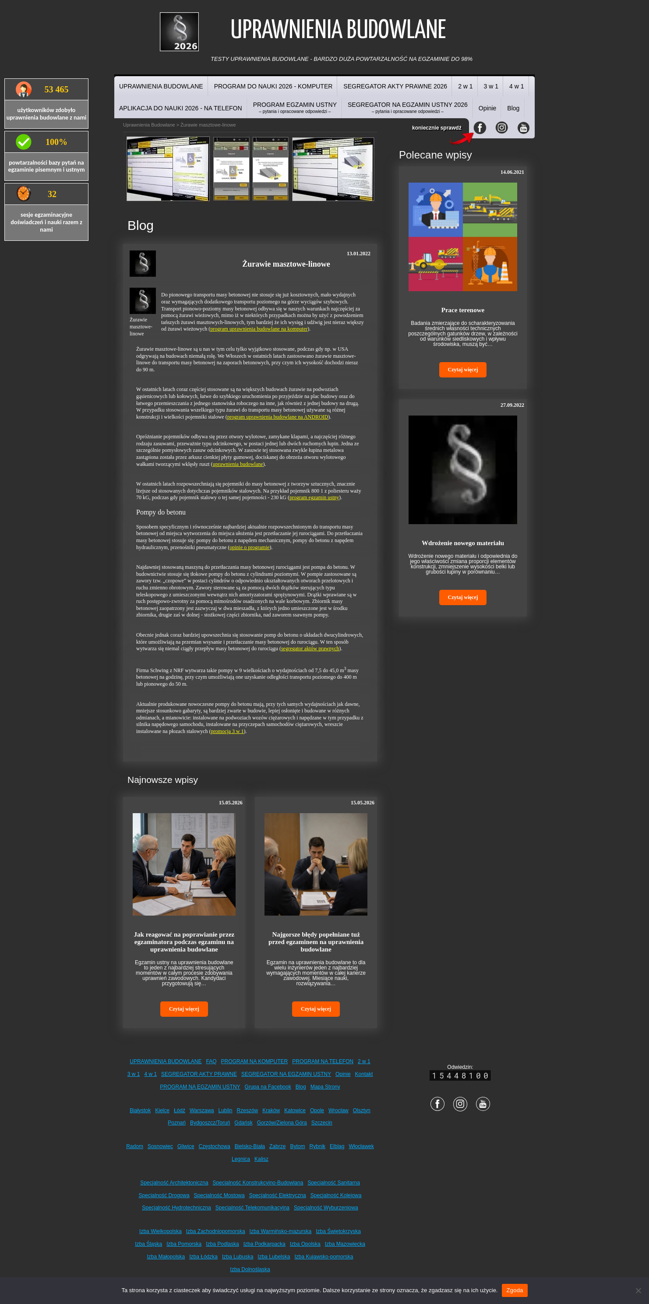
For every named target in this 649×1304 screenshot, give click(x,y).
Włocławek (361, 1146)
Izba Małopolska (166, 1257)
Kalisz (261, 1159)
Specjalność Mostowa (219, 1195)
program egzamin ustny (314, 497)
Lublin (226, 1110)
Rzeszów (247, 1110)
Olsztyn (361, 1110)
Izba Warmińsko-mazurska (281, 1231)
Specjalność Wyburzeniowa (326, 1208)
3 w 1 (491, 86)
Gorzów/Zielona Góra (282, 1123)
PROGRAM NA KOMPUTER (254, 1061)
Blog (513, 108)
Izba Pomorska (183, 1244)
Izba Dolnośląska (250, 1269)
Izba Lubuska (237, 1257)
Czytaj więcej (184, 1009)
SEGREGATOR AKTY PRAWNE (199, 1074)
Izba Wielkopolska (160, 1231)
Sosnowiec (160, 1146)
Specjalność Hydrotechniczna (176, 1208)
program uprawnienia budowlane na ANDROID (277, 417)
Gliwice (185, 1146)
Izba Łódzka (203, 1257)
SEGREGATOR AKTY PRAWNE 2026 (395, 86)
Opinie (487, 108)
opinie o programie (249, 547)
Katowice (295, 1110)
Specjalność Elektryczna (277, 1195)
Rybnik (317, 1146)
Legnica (241, 1159)
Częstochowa (214, 1146)
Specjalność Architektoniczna (174, 1183)
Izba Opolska (305, 1244)
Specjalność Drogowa (164, 1195)
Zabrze (277, 1146)
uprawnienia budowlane (238, 464)
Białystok (140, 1110)
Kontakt (364, 1074)
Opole (317, 1110)
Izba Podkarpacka (264, 1244)
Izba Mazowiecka (345, 1244)
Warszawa (202, 1110)
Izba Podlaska (222, 1244)
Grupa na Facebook (268, 1087)
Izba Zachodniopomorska (215, 1231)
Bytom (297, 1146)
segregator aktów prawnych (310, 648)
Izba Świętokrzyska (338, 1231)
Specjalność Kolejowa (336, 1195)
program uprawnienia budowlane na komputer (258, 329)
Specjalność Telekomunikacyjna (252, 1208)
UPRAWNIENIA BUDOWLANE (161, 86)
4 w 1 (516, 86)
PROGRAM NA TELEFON (322, 1061)
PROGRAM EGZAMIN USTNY (295, 107)
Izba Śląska (148, 1244)
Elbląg (337, 1146)
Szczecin (321, 1123)
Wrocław (338, 1110)
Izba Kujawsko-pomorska (323, 1257)
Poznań (177, 1123)
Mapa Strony (325, 1087)
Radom (134, 1146)
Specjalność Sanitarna (333, 1183)
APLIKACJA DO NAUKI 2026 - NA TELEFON (180, 108)
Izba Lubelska (273, 1257)
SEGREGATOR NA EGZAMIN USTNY (286, 1074)
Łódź (179, 1110)
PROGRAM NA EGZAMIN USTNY (200, 1087)
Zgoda (514, 1290)
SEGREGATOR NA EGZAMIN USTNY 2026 (408, 107)
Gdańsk (243, 1123)
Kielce (162, 1110)
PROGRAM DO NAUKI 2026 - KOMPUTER (273, 86)
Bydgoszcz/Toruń (210, 1123)
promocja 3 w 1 (227, 731)
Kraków (271, 1110)
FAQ (211, 1061)
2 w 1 (465, 86)
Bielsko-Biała (250, 1146)
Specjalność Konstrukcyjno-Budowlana (258, 1183)
